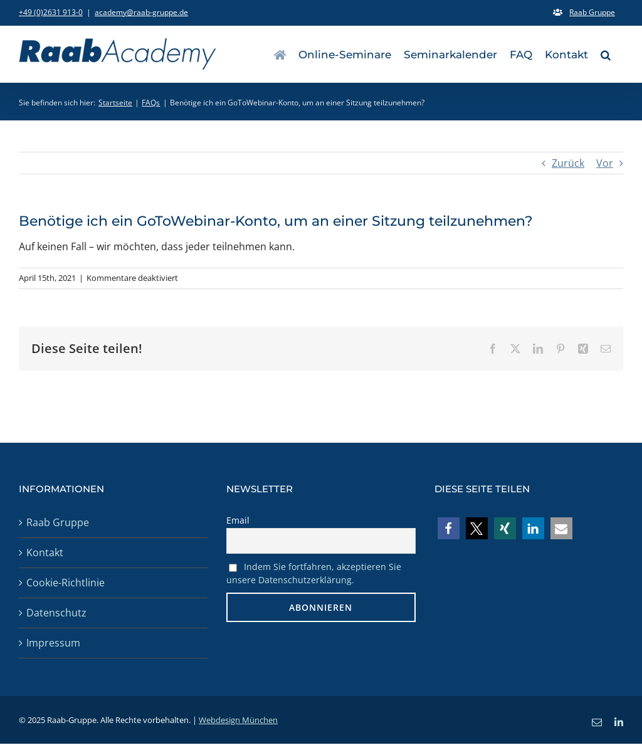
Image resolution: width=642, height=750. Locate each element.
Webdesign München (238, 720)
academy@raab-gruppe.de (141, 12)
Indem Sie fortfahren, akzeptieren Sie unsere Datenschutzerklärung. (313, 573)
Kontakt (44, 552)
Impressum (53, 643)
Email (238, 520)
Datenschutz (56, 613)
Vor (604, 163)
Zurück (568, 163)
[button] (606, 54)
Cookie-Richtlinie (65, 582)
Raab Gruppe (57, 522)
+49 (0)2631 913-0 (51, 12)
